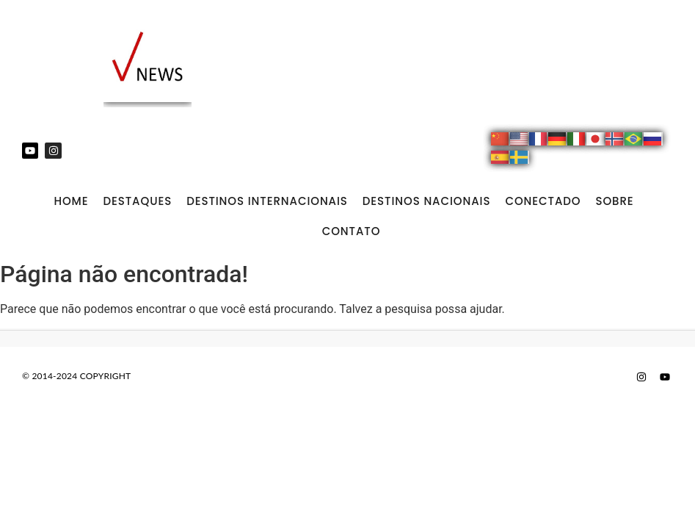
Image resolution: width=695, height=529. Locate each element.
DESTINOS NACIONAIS (427, 201)
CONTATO (351, 231)
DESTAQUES (137, 201)
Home (71, 201)
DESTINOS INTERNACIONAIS (267, 201)
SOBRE (614, 201)
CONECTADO (543, 201)
